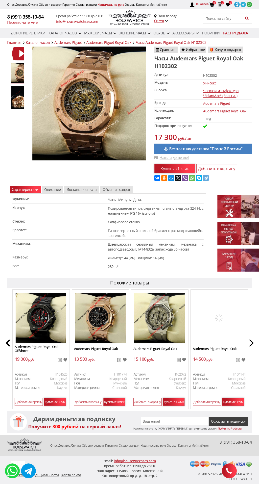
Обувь (161, 32)
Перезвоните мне (22, 22)
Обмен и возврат (50, 4)
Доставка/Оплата (26, 4)
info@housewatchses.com (77, 21)
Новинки (211, 32)
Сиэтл (159, 20)
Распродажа (235, 32)
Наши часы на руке (110, 4)
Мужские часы (100, 32)
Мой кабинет (158, 4)
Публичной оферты (230, 428)
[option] (21, 54)
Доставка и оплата (82, 189)
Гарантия (68, 4)
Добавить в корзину (216, 168)
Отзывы (130, 4)
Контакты (142, 4)
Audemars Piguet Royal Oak (224, 111)
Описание (52, 189)
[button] (8, 344)
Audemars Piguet (216, 103)
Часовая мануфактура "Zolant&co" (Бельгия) (220, 93)
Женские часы (134, 32)
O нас (11, 4)
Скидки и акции (86, 4)
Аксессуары (185, 32)
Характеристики (25, 189)
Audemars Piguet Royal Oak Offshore (37, 348)
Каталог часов (64, 32)
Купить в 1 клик (175, 168)
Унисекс (209, 83)
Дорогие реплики (28, 32)
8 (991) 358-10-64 (25, 16)
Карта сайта (71, 475)
